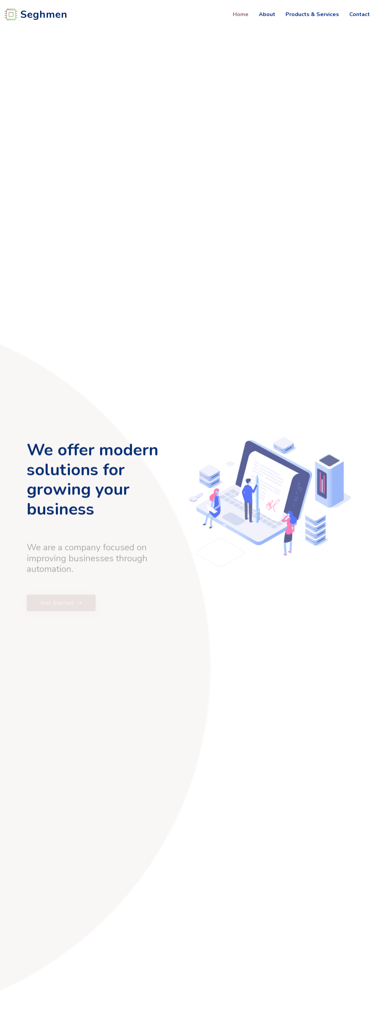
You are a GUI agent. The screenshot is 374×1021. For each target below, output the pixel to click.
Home (241, 14)
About (267, 14)
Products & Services (312, 14)
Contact (359, 14)
